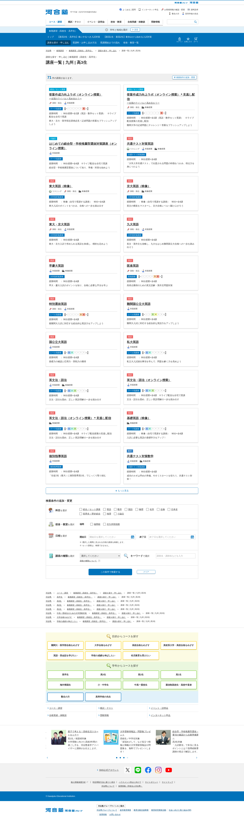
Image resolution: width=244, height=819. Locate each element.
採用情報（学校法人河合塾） (130, 786)
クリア (146, 572)
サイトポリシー (151, 782)
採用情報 (103, 814)
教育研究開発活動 (158, 810)
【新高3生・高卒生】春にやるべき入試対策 (78, 37)
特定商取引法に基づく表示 (104, 782)
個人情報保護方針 (79, 782)
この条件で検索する (110, 572)
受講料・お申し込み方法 (85, 42)
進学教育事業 (125, 810)
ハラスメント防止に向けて (130, 782)
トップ (50, 37)
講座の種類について (90, 561)
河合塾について (108, 786)
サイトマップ (167, 782)
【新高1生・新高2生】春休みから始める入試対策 (128, 37)
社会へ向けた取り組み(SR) (180, 810)
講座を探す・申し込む (58, 42)
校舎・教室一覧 (131, 42)
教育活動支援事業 (141, 810)
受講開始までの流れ (110, 42)
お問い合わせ (115, 814)
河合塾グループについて (107, 810)
